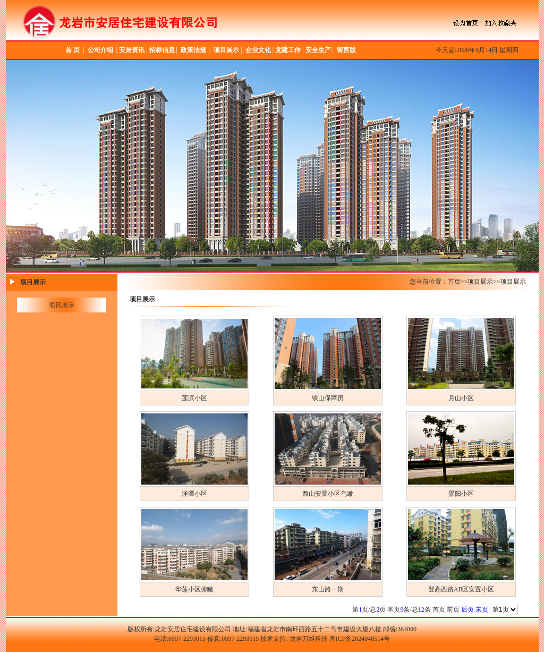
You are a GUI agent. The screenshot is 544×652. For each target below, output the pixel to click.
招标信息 (162, 50)
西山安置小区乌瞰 (327, 493)
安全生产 (318, 50)
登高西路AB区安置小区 (461, 589)
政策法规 (193, 50)
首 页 (72, 50)
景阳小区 (461, 493)
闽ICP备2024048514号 (359, 638)
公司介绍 (100, 50)
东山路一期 (328, 589)
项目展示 (226, 50)
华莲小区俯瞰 (194, 589)
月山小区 (461, 398)
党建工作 (288, 50)
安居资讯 (131, 50)
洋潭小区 (194, 493)
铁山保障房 (328, 398)
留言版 (346, 50)
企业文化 (258, 50)
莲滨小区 (194, 398)
